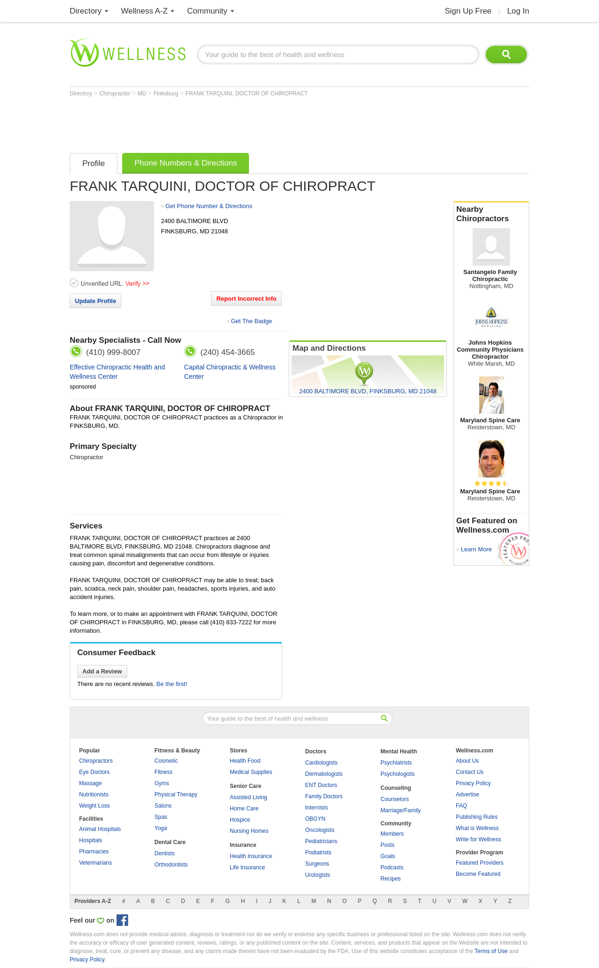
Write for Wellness (478, 839)
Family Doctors (324, 796)
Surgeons (317, 863)
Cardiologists (321, 762)
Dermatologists (324, 774)
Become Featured (478, 874)
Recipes (390, 878)
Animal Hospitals (100, 829)
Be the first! (171, 683)
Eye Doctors (94, 772)
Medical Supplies (251, 772)
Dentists (164, 853)
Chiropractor (115, 93)
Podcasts (391, 867)
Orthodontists (171, 864)
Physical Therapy (175, 794)
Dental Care (170, 842)
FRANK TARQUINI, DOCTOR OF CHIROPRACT (246, 93)
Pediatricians (321, 841)
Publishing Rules (476, 817)
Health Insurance (251, 856)
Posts (387, 845)
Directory (86, 11)
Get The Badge (251, 321)
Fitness (163, 772)
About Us (467, 761)
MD (143, 93)
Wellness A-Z (144, 11)
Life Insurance (247, 867)
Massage (90, 783)
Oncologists (320, 830)
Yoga (160, 828)
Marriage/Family (400, 810)
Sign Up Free (468, 11)
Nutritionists (94, 794)
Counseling (395, 788)
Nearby (491, 214)
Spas (160, 817)
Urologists (317, 875)
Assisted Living (248, 797)
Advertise (467, 794)
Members (392, 834)
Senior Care (245, 786)
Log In (518, 11)
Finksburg (166, 93)
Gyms (161, 783)
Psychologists (397, 774)
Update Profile (95, 300)
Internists (316, 807)
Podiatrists (318, 852)
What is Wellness (477, 828)
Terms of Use (491, 951)
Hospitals (90, 840)
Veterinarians (95, 863)
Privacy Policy (473, 783)
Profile (93, 163)
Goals (387, 856)
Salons (163, 805)
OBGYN (315, 819)
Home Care (244, 808)
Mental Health (398, 751)
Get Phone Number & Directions (208, 205)
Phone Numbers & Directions (185, 163)
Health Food (245, 761)
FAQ (461, 805)
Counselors (394, 799)
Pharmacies (94, 851)
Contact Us (469, 772)
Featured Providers (480, 863)
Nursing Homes (249, 831)
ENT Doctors (321, 785)
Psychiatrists (396, 762)
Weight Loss (94, 805)
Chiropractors (96, 761)
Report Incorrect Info (246, 298)
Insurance (243, 845)
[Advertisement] (240, 122)
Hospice (240, 819)
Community (207, 11)
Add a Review (102, 671)
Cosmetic (166, 761)
